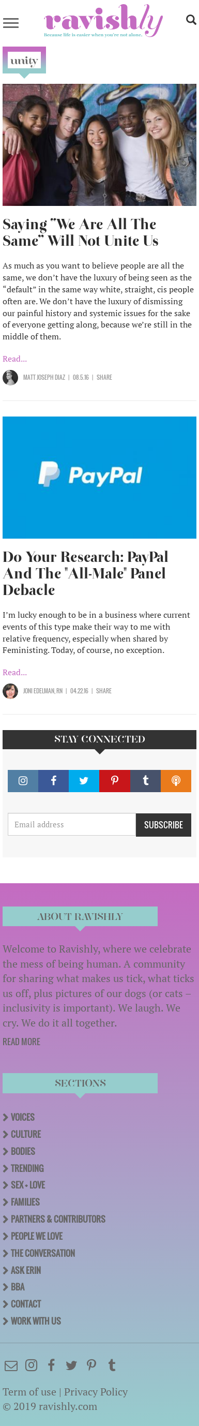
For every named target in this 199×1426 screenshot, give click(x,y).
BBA (17, 1287)
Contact (26, 1304)
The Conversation (43, 1253)
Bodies (23, 1151)
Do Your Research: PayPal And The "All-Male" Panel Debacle (86, 573)
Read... (15, 358)
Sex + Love (28, 1185)
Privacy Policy (96, 1392)
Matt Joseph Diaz (44, 377)
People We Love (37, 1236)
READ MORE (21, 1041)
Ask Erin (26, 1270)
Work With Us (36, 1321)
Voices (23, 1117)
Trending (27, 1168)
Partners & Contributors (58, 1219)
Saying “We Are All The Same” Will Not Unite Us (81, 232)
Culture (26, 1134)
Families (25, 1202)
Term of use (29, 1392)
